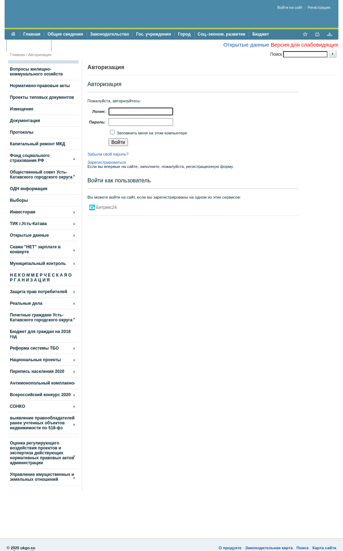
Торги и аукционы (29, 45)
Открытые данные (246, 45)
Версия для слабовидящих (304, 45)
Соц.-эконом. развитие (221, 34)
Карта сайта (324, 548)
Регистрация (319, 7)
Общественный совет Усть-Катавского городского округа (41, 175)
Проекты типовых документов (42, 97)
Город (184, 34)
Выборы (19, 200)
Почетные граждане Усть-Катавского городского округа (41, 317)
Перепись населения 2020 (37, 371)
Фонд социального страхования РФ (30, 158)
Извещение (21, 109)
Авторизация (39, 55)
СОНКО (17, 406)
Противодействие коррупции (85, 45)
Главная (32, 34)
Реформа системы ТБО (34, 348)
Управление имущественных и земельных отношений (42, 477)
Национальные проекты (35, 359)
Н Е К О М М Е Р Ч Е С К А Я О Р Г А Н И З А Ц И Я (41, 278)
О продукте (230, 548)
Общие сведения (65, 34)
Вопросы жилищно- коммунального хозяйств (36, 72)
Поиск (302, 548)
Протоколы (21, 132)
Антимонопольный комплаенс (42, 383)
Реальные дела (26, 303)
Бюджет (260, 34)
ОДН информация (28, 188)
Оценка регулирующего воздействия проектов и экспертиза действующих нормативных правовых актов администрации (42, 453)
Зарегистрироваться (106, 162)
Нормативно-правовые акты (40, 85)
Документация (25, 120)
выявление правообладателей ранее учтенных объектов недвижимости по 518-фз (42, 423)
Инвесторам (22, 212)
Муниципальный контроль (38, 263)
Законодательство (109, 34)
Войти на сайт (290, 7)
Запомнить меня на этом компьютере (151, 133)
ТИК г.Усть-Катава (28, 223)
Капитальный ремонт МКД (37, 143)
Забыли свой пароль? (108, 154)
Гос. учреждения (153, 34)
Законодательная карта (269, 548)
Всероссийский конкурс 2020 (40, 394)
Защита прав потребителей (38, 291)
